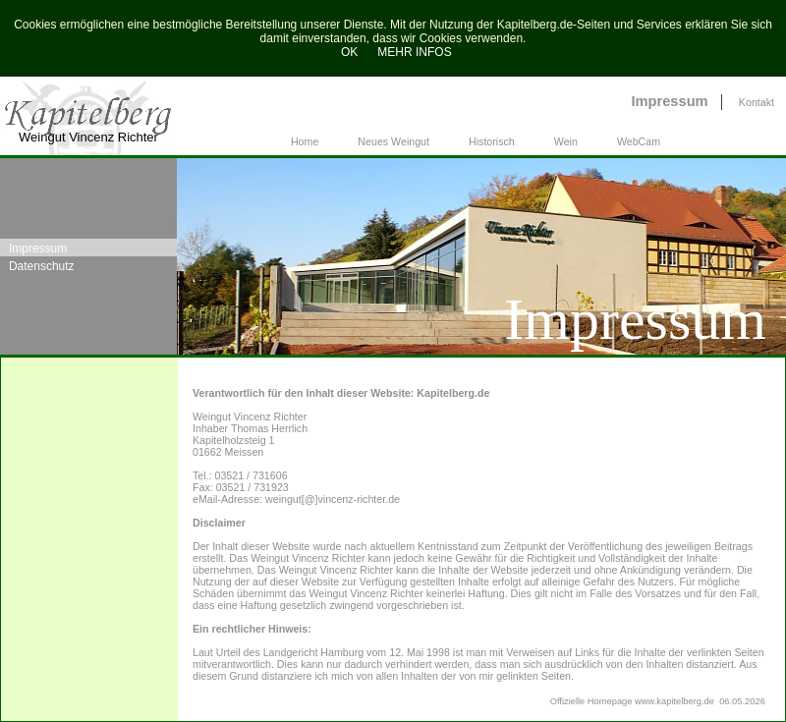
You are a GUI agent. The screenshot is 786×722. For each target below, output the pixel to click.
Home (304, 141)
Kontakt (756, 102)
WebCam (638, 141)
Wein (566, 141)
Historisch (492, 141)
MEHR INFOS (414, 52)
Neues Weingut (393, 141)
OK (345, 52)
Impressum (669, 101)
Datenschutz (42, 266)
